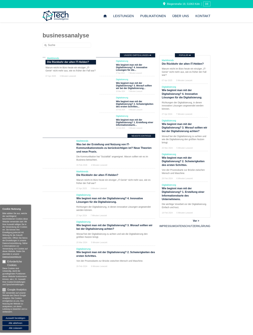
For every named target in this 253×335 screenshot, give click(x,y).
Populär (185, 55)
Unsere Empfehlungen (137, 55)
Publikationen (153, 16)
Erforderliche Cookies (12, 263)
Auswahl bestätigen (15, 318)
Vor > (196, 220)
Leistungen (123, 16)
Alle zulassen (15, 328)
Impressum (167, 226)
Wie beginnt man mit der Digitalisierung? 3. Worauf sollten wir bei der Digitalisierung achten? (184, 128)
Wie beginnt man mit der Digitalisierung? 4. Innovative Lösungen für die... (131, 67)
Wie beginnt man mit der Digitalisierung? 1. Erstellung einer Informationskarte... (134, 126)
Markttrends (53, 109)
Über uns (180, 16)
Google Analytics (14, 289)
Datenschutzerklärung (192, 226)
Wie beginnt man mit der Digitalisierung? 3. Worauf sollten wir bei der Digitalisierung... (134, 87)
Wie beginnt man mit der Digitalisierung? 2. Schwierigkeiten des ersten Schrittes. (183, 161)
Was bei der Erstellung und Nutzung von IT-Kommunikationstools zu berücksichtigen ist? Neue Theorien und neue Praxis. (114, 154)
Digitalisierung (122, 61)
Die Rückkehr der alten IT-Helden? (68, 113)
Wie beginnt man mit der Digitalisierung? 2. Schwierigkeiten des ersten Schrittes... (134, 106)
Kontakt (202, 16)
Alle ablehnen (15, 323)
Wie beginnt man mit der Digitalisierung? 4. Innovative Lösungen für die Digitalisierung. (182, 94)
